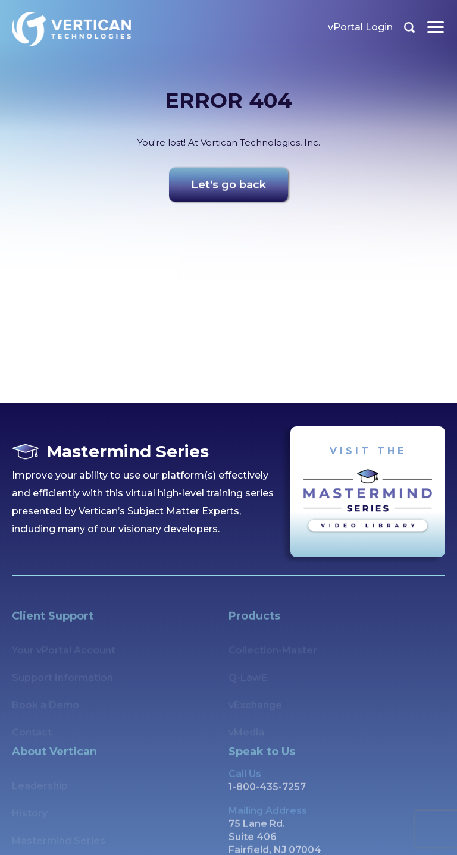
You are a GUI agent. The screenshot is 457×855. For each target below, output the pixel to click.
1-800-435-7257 (267, 800)
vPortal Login (360, 27)
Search (410, 27)
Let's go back (228, 188)
